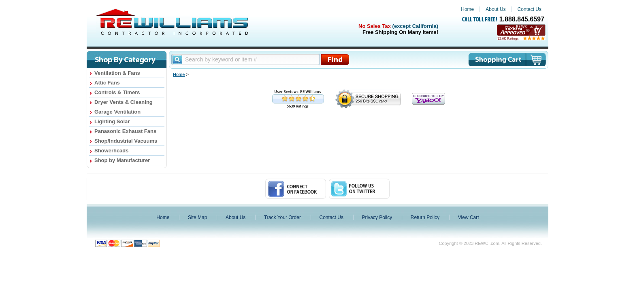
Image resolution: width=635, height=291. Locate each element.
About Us (495, 9)
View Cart (468, 217)
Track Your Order (282, 217)
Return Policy (425, 217)
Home (467, 9)
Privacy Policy (377, 217)
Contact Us (529, 9)
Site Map (197, 217)
